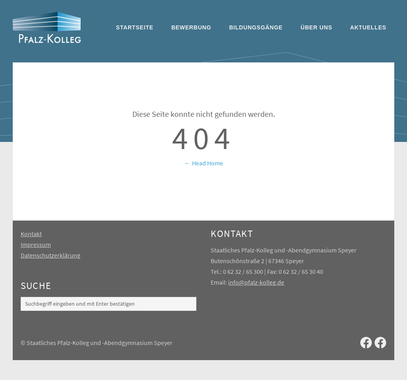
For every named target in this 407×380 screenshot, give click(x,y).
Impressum (36, 244)
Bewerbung (191, 27)
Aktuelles (368, 27)
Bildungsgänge (256, 27)
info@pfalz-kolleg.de (256, 282)
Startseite (134, 27)
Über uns (316, 27)
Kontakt (31, 234)
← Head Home (203, 163)
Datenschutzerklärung (50, 255)
